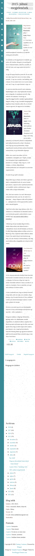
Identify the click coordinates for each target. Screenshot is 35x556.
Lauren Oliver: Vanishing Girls (18, 467)
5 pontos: (8, 537)
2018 (9, 427)
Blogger (19, 547)
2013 (9, 494)
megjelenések (13, 14)
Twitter (27, 339)
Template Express (16, 550)
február (12, 485)
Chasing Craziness (21, 544)
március (12, 482)
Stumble (20, 341)
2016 (9, 433)
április (12, 479)
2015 (9, 436)
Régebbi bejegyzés (29, 354)
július (11, 455)
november (13, 442)
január (12, 488)
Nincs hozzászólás (24, 14)
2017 (9, 430)
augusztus (13, 452)
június (12, 473)
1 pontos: (8, 526)
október (12, 445)
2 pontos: (8, 529)
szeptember (13, 449)
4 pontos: (8, 534)
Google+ (13, 341)
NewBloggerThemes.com (19, 552)
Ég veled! (12, 458)
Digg (27, 341)
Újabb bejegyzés (9, 354)
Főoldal (19, 354)
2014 (9, 491)
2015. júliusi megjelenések (17, 470)
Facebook (19, 339)
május (12, 476)
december (13, 439)
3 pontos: (8, 532)
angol (30, 12)
